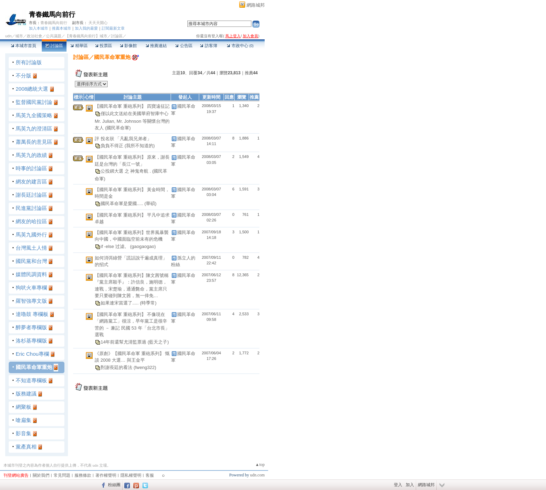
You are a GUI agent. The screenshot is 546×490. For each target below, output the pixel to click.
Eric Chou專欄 (32, 354)
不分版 (23, 75)
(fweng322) (145, 367)
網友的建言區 (31, 181)
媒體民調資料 (31, 274)
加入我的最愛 (86, 28)
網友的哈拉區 (31, 221)
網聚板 (23, 407)
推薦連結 (156, 45)
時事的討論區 (31, 168)
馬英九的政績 (31, 155)
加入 (410, 484)
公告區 (183, 45)
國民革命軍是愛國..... (123, 203)
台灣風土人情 (31, 248)
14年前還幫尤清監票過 (124, 342)
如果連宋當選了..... (120, 303)
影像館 (128, 45)
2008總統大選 (32, 89)
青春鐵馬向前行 (52, 14)
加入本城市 (38, 28)
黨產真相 (26, 447)
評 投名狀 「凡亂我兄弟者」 (123, 138)
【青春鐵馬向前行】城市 (86, 36)
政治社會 (34, 36)
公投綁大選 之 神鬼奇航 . (126, 171)
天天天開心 (98, 23)
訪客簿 (208, 45)
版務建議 (26, 394)
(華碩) (151, 203)
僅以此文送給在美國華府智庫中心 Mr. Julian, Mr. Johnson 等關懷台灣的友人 (132, 120)
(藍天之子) (158, 342)
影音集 (23, 433)
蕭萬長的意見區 (34, 142)
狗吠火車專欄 (31, 288)
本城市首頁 (23, 45)
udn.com (257, 475)
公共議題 (53, 36)
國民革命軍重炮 (34, 367)
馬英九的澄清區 (34, 128)
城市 (19, 36)
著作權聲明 (105, 475)
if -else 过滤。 (115, 246)
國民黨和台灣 (31, 261)
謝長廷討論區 (31, 195)
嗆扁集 (23, 420)
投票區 (103, 45)
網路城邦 (256, 5)
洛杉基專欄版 (31, 341)
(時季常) (148, 303)
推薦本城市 (61, 28)
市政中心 (240, 45)
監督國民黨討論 (34, 102)
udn (8, 36)
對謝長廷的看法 (117, 367)
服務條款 (83, 475)
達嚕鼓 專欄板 (32, 314)
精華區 (78, 45)
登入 (398, 484)
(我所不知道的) (140, 145)
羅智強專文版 (31, 301)
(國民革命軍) (118, 127)
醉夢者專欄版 (31, 327)
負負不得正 (113, 145)
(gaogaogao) (143, 246)
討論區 (54, 45)
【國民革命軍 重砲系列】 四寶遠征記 (132, 106)
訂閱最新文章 (113, 28)
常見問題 (62, 475)
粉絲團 (114, 484)
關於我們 (41, 475)
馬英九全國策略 (34, 115)
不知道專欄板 (31, 380)
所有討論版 (29, 62)
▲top (260, 464)
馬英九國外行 (31, 235)
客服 (150, 475)
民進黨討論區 (31, 208)
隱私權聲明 (130, 475)
